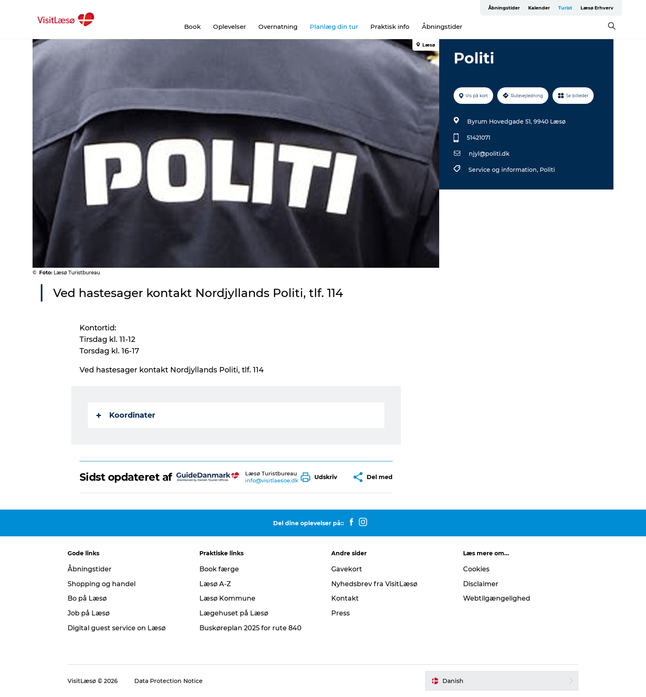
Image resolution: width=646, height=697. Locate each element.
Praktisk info (390, 26)
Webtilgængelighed (496, 598)
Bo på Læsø (87, 598)
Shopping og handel (102, 584)
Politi (547, 169)
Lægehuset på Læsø (233, 613)
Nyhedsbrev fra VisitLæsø (374, 584)
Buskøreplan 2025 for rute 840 (250, 628)
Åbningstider (504, 8)
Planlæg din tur (334, 26)
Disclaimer (481, 584)
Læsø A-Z (215, 584)
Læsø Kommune (227, 598)
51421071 (478, 137)
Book (192, 26)
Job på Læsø (89, 613)
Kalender (539, 8)
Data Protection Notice (168, 681)
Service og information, (504, 169)
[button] (321, 477)
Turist (565, 8)
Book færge (219, 569)
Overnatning (277, 26)
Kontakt (345, 598)
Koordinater (125, 415)
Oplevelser (229, 26)
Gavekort (346, 569)
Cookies (476, 569)
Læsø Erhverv (596, 8)
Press (340, 613)
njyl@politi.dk (489, 153)
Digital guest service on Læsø (117, 628)
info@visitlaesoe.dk (271, 480)
